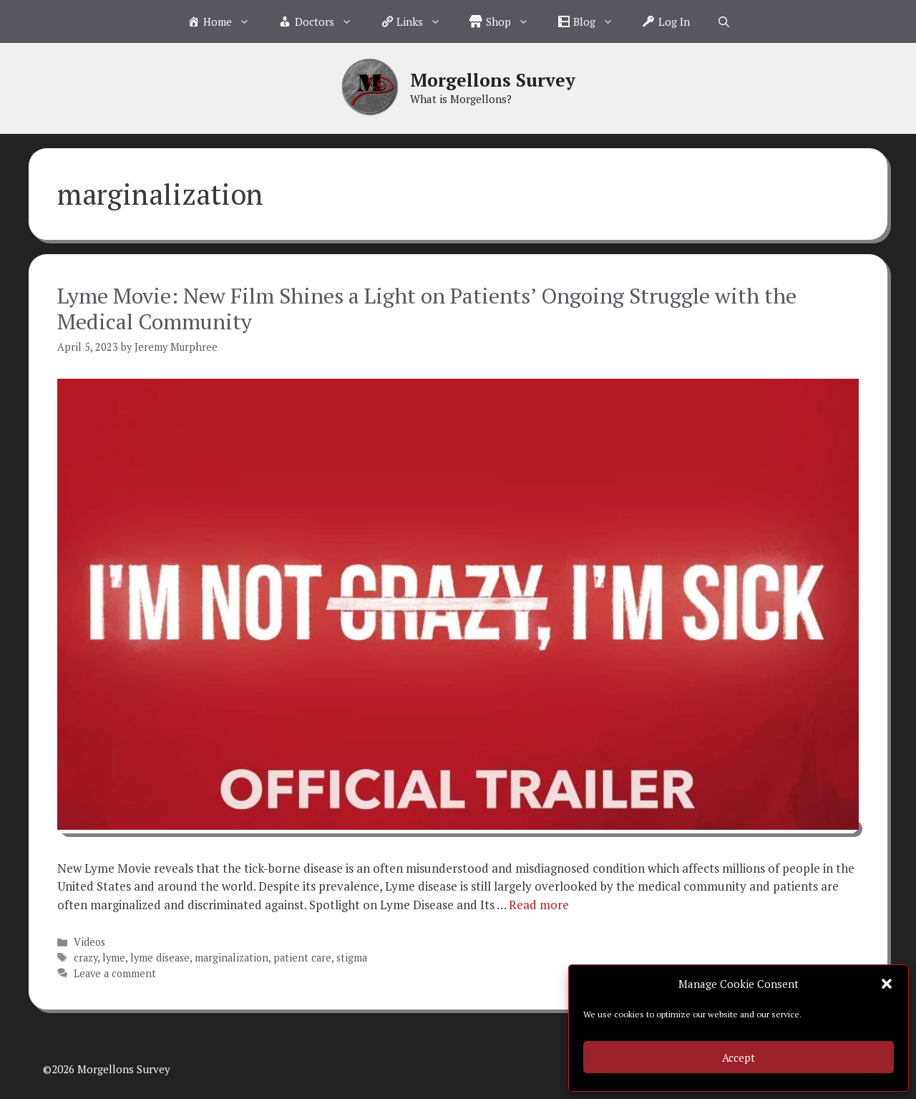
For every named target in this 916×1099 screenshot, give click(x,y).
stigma (351, 957)
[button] (887, 984)
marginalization (231, 957)
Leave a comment (115, 973)
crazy (85, 957)
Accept (738, 1057)
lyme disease (160, 957)
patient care (302, 957)
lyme (113, 957)
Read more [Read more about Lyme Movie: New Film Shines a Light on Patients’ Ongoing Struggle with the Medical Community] (539, 904)
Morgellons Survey (492, 80)
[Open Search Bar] (724, 21)
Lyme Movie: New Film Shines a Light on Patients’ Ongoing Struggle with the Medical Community (426, 308)
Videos (89, 942)
